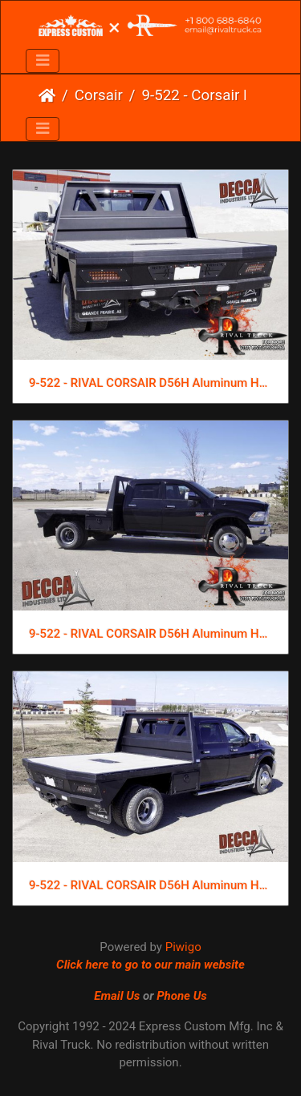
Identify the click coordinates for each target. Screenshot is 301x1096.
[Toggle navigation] (42, 61)
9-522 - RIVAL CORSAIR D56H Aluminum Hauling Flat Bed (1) (150, 885)
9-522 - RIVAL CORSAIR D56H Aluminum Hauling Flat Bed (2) (150, 634)
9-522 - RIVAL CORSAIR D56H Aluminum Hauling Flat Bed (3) (150, 383)
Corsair (99, 95)
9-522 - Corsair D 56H (208, 95)
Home (47, 95)
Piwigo (183, 947)
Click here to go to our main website (150, 964)
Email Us (117, 996)
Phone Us (182, 996)
